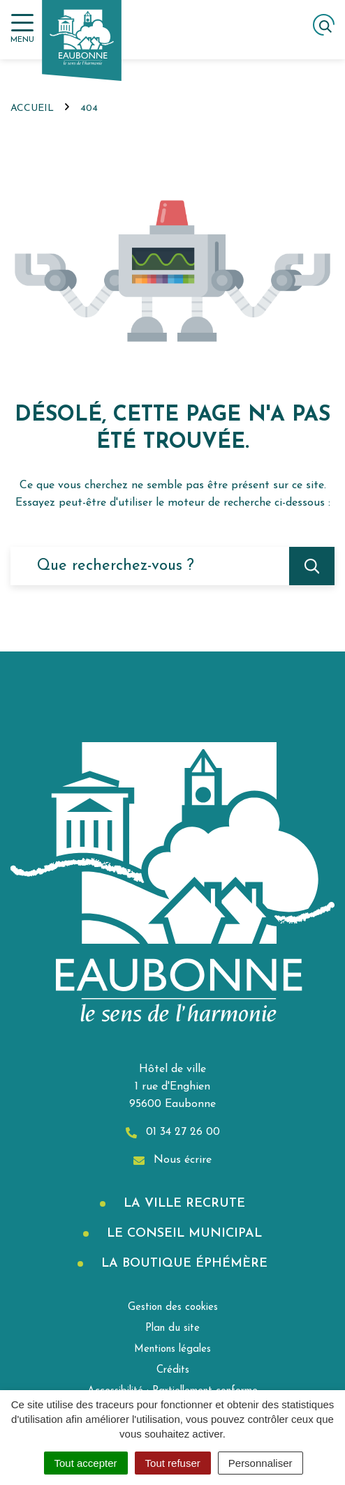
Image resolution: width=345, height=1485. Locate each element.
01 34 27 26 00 (173, 1132)
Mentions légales (172, 1349)
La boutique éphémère (182, 1263)
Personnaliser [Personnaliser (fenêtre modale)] (260, 1463)
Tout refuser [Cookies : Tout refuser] (172, 1463)
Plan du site (172, 1328)
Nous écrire (172, 1160)
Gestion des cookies (173, 1307)
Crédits (172, 1370)
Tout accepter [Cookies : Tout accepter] (85, 1463)
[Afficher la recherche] (324, 25)
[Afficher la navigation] (22, 29)
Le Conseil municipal (182, 1233)
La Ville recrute (182, 1203)
